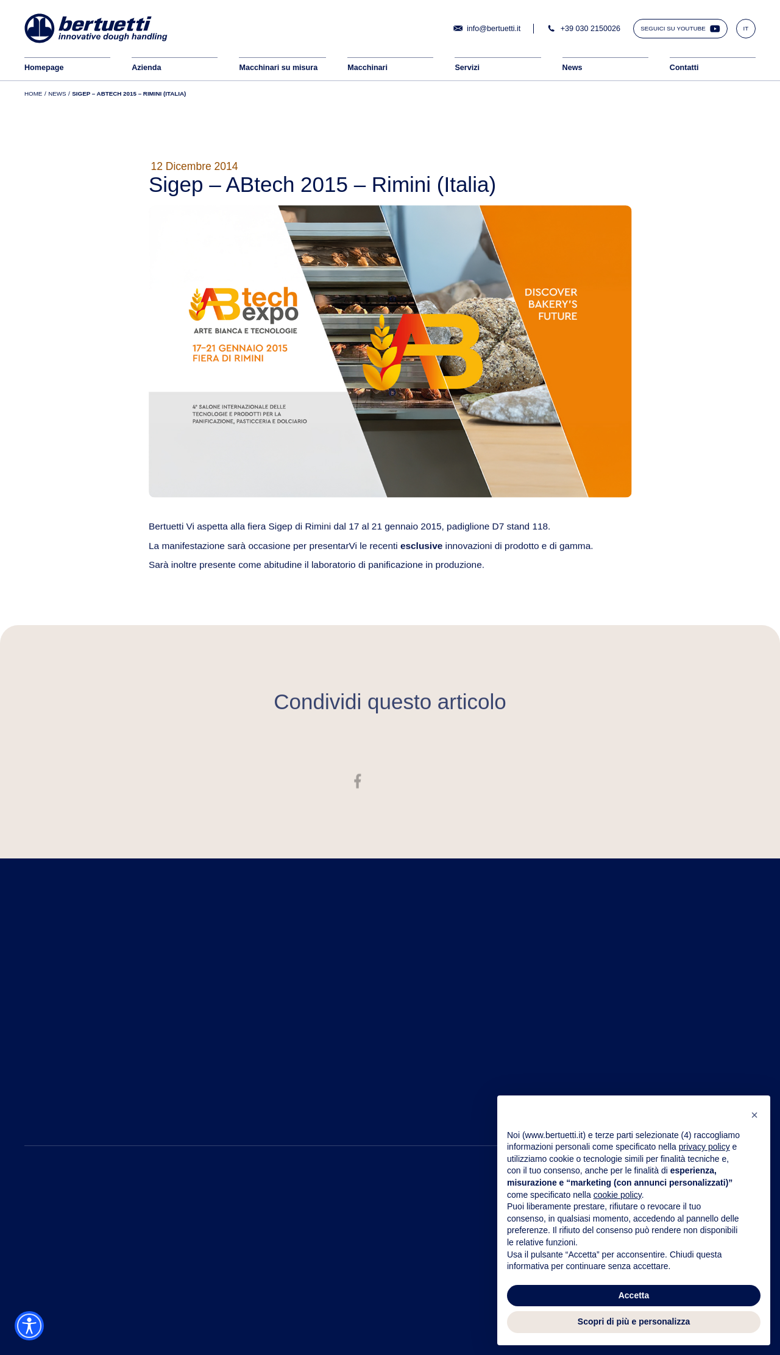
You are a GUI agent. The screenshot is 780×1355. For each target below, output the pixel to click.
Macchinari (367, 67)
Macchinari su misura (278, 67)
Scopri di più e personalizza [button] (634, 1321)
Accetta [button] (634, 1295)
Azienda (146, 67)
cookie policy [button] (618, 1195)
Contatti (684, 67)
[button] (754, 1115)
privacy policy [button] (704, 1147)
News (572, 67)
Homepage (43, 67)
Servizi (467, 67)
